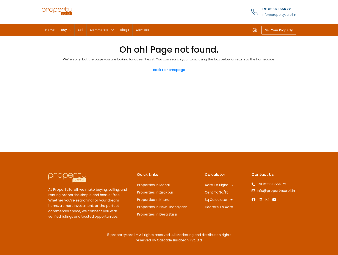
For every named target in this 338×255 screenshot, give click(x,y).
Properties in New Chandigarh (162, 207)
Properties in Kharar (154, 199)
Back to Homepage (169, 70)
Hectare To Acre (219, 207)
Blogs (124, 30)
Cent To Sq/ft (216, 192)
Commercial (99, 30)
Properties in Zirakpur (155, 192)
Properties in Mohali (153, 185)
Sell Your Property (279, 30)
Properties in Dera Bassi (157, 214)
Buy (64, 30)
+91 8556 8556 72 (276, 9)
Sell (80, 30)
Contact (142, 30)
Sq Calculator (219, 199)
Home (50, 30)
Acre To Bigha (219, 185)
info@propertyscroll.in (279, 14)
